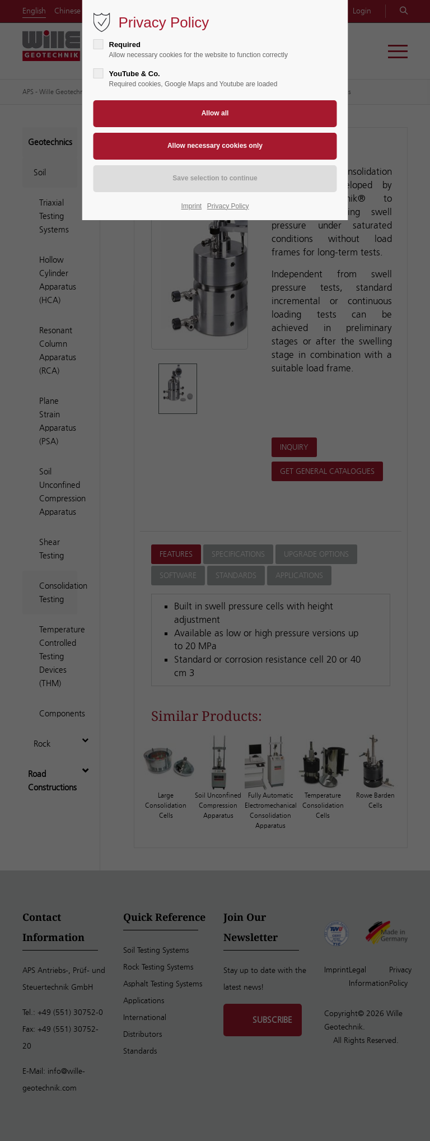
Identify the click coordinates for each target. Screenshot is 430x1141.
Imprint (191, 206)
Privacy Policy (228, 206)
